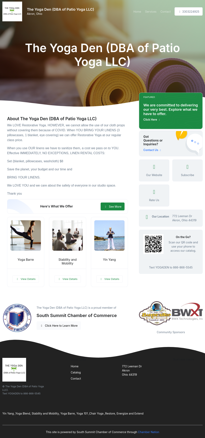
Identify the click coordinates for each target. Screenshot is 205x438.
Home (137, 11)
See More (112, 206)
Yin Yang (109, 260)
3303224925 (188, 11)
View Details (26, 278)
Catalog (76, 372)
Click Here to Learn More (59, 325)
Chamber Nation (148, 432)
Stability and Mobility (68, 261)
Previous (136, 313)
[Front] (13, 11)
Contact (165, 11)
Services (150, 11)
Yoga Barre (26, 260)
